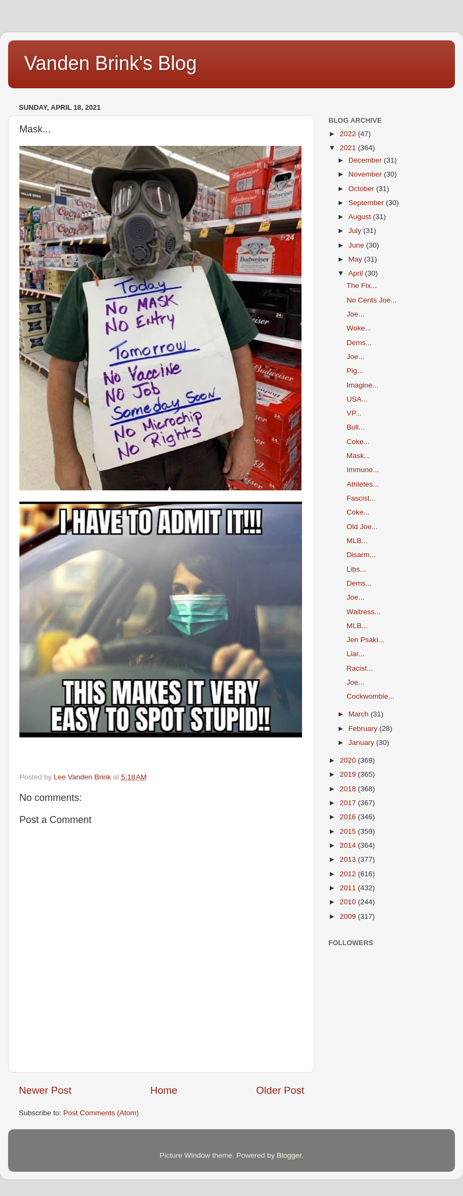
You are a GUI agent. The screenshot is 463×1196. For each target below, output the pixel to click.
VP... (354, 413)
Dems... (359, 343)
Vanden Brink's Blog (110, 63)
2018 (349, 789)
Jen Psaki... (365, 640)
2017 (349, 803)
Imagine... (362, 385)
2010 (349, 902)
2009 (349, 916)
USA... (357, 399)
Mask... (358, 456)
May (356, 259)
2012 (349, 874)
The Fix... (362, 286)
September (367, 203)
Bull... (356, 427)
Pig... (355, 371)
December (366, 160)
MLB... (357, 541)
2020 (349, 760)
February (364, 728)
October (362, 189)
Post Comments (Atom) (101, 1113)
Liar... (355, 654)
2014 (349, 845)
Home (163, 1090)
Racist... (360, 668)
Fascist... (361, 498)
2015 (349, 831)
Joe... (355, 314)
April (356, 273)
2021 (349, 148)
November (366, 174)
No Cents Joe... (372, 300)
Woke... (359, 328)
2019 (349, 774)
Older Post (280, 1090)
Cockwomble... (371, 696)
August (360, 217)
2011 (349, 888)
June (357, 245)
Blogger (289, 1155)
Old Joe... (362, 527)
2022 (349, 134)
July (355, 231)
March (359, 714)
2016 (349, 817)
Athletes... (363, 484)
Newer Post (45, 1090)
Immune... (363, 470)
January (362, 742)
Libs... (356, 569)
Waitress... (364, 612)
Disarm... (361, 555)
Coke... (358, 442)
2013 (349, 859)
